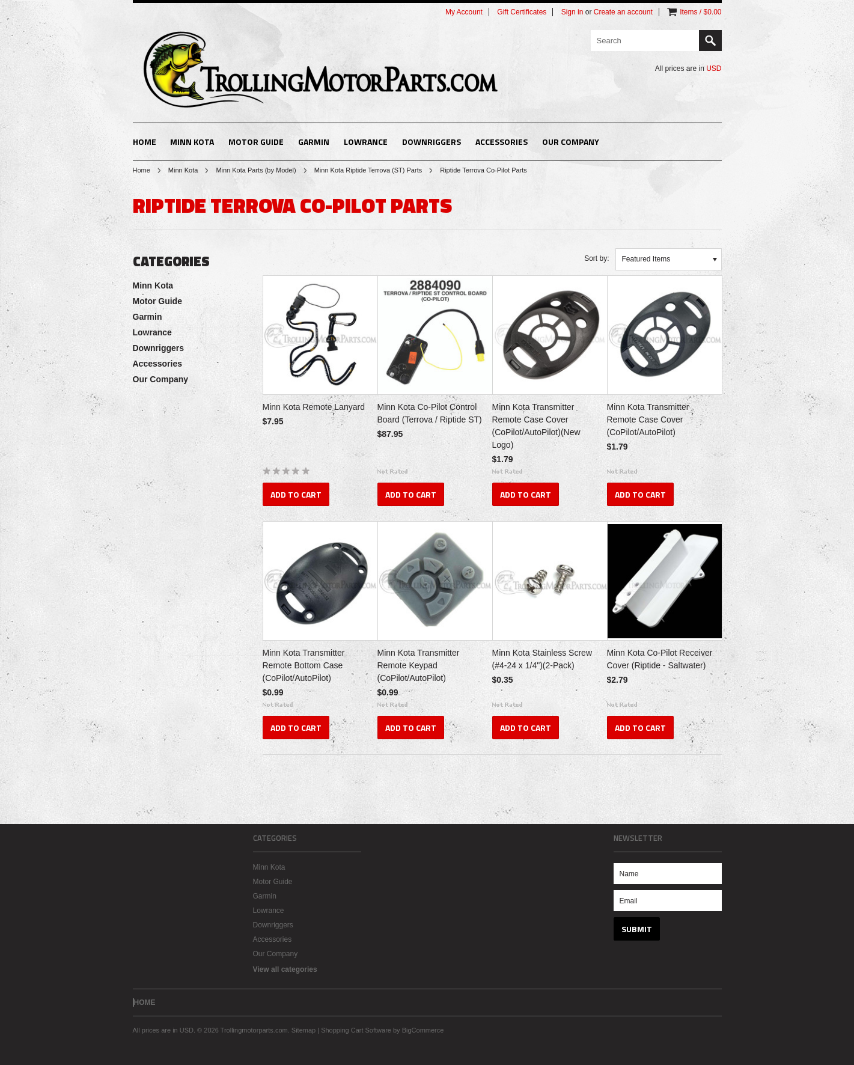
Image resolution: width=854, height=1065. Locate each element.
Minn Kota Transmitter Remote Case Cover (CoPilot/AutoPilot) (648, 419)
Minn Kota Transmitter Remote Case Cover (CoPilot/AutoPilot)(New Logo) (536, 426)
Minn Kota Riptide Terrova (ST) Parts (368, 170)
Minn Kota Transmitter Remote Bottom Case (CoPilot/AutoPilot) (304, 665)
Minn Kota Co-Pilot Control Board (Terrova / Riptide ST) (429, 413)
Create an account (623, 12)
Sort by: (596, 258)
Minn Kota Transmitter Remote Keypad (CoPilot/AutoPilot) (418, 665)
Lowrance (366, 141)
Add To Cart (296, 494)
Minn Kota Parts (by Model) (256, 170)
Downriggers (431, 141)
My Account (464, 12)
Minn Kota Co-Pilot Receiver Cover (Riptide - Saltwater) (660, 659)
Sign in (572, 12)
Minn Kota (192, 141)
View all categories (285, 969)
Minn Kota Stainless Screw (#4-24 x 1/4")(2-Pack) (542, 659)
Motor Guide (256, 141)
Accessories (501, 141)
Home (141, 170)
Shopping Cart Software (356, 1030)
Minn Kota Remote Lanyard (314, 407)
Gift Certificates (521, 12)
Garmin (313, 141)
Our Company (570, 141)
